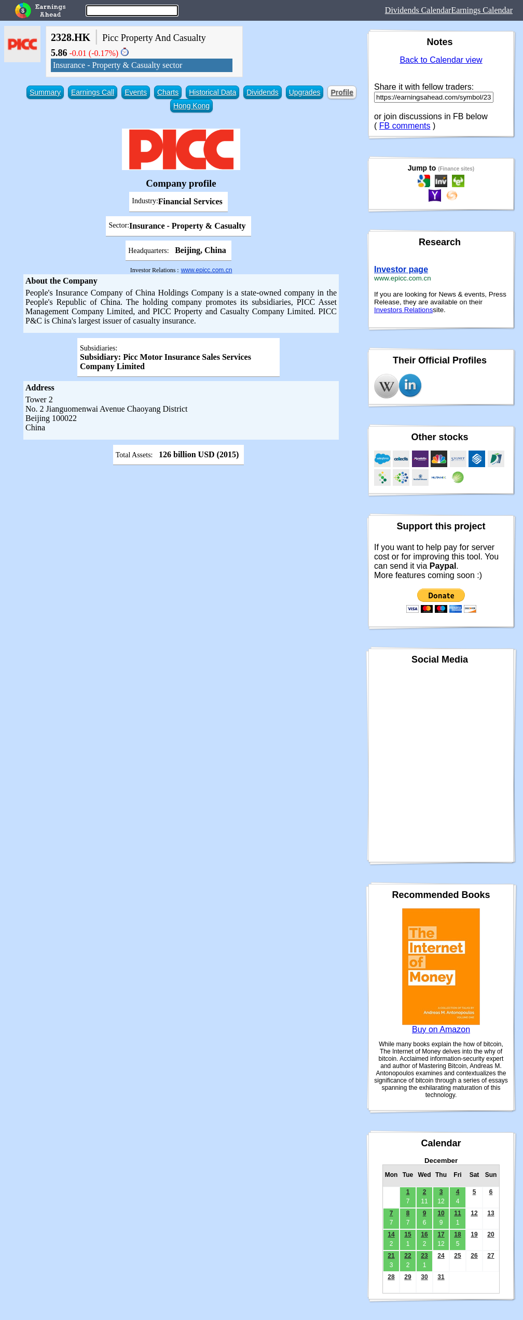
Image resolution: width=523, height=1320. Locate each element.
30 (424, 1277)
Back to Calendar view (441, 59)
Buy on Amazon (441, 1029)
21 (391, 1255)
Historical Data (212, 92)
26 (474, 1255)
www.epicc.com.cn (206, 270)
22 (407, 1255)
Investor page (401, 269)
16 (424, 1234)
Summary (45, 92)
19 (474, 1234)
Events (136, 92)
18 (457, 1234)
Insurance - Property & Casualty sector (117, 65)
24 (440, 1255)
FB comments (405, 125)
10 (440, 1213)
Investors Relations (403, 310)
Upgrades (305, 92)
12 (474, 1213)
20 (490, 1234)
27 (490, 1255)
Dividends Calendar (418, 10)
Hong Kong (191, 105)
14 (391, 1234)
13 (490, 1213)
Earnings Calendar (482, 10)
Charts (167, 92)
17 (440, 1234)
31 (440, 1277)
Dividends (262, 92)
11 (457, 1213)
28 (391, 1277)
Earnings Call (92, 92)
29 (407, 1277)
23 (424, 1255)
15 (407, 1234)
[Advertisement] (181, 541)
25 (457, 1255)
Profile (342, 92)
